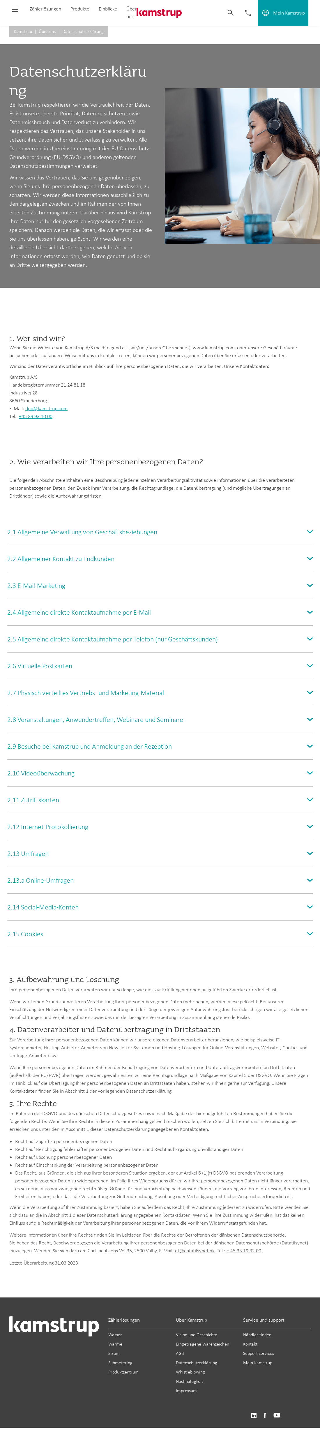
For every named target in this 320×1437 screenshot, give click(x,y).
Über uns (47, 31)
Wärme (115, 1344)
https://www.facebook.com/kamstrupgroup (265, 1415)
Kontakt (250, 1344)
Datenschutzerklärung (196, 1362)
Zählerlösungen (45, 9)
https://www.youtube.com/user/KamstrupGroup (276, 1415)
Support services (258, 1353)
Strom (114, 1353)
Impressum (186, 1390)
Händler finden (257, 1334)
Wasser (115, 1334)
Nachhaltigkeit (189, 1381)
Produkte (79, 9)
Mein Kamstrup (257, 1362)
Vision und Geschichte (196, 1334)
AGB (180, 1353)
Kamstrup (23, 31)
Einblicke (108, 9)
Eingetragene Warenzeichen (202, 1344)
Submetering (120, 1362)
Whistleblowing (190, 1372)
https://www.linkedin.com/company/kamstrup (254, 1415)
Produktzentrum (123, 1372)
